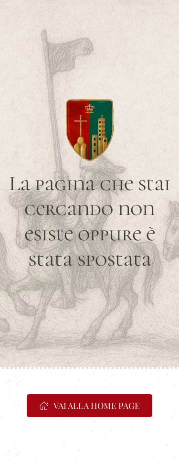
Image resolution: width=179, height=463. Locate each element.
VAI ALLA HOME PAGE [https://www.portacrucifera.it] (89, 405)
